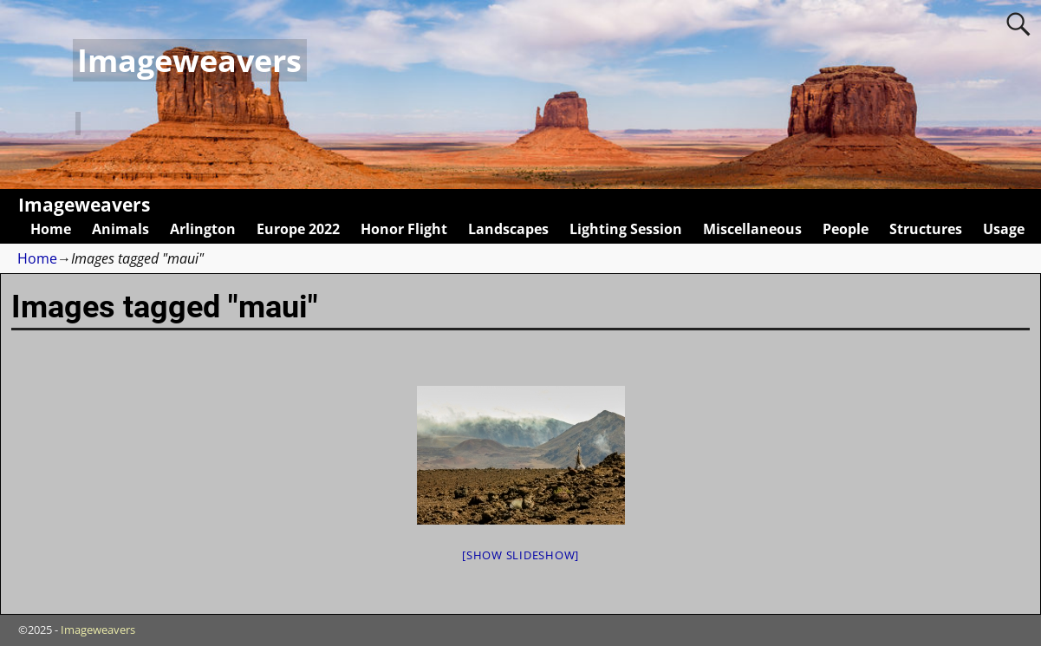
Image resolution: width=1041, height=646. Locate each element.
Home (50, 228)
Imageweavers (189, 60)
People (846, 228)
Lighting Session (625, 228)
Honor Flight (404, 228)
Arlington (203, 228)
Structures (925, 228)
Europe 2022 (298, 228)
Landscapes (508, 228)
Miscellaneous (752, 228)
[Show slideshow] (520, 555)
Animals (120, 228)
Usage (1004, 228)
